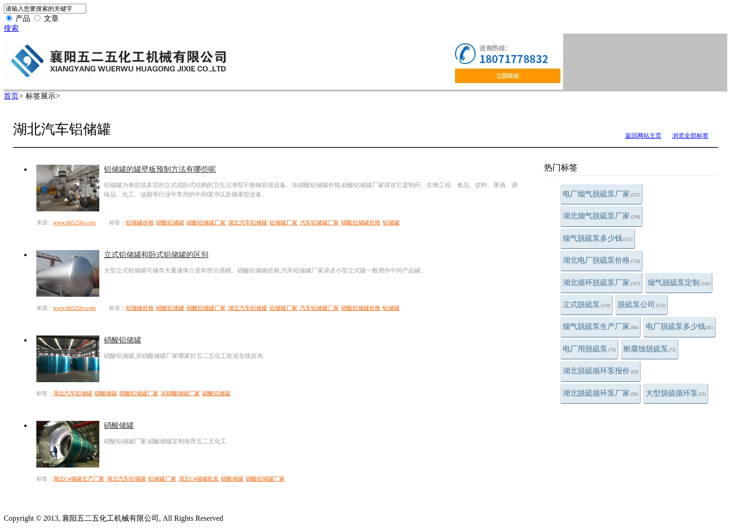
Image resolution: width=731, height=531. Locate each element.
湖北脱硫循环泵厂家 (600, 393)
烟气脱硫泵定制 (679, 282)
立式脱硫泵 (586, 304)
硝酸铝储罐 (170, 222)
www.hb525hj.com (74, 222)
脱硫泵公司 (641, 304)
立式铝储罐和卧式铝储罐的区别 (156, 255)
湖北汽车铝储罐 (247, 222)
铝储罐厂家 (283, 222)
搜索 (11, 28)
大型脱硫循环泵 (676, 393)
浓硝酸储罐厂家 (180, 393)
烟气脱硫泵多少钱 (598, 238)
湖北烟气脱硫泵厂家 (601, 216)
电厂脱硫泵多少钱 (680, 326)
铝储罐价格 (140, 222)
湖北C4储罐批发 (199, 478)
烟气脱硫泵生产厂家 (600, 326)
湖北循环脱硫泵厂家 (601, 282)
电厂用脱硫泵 (589, 349)
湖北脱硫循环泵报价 (600, 371)
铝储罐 (391, 222)
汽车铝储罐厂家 (319, 222)
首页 (11, 96)
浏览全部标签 (690, 135)
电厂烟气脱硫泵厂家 (601, 194)
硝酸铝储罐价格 (360, 222)
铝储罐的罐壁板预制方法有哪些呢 (160, 169)
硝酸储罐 (106, 393)
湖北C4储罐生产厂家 (78, 478)
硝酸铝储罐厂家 (206, 222)
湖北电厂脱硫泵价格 (601, 260)
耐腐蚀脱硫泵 (649, 349)
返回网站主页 (643, 135)
